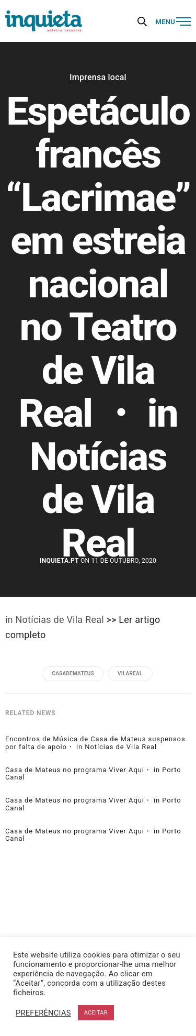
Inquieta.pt (59, 560)
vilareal (130, 673)
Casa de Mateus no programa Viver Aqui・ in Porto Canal (93, 773)
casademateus (73, 673)
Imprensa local (98, 77)
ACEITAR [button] (96, 1012)
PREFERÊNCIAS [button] (43, 1013)
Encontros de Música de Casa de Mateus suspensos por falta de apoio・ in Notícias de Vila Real (95, 743)
